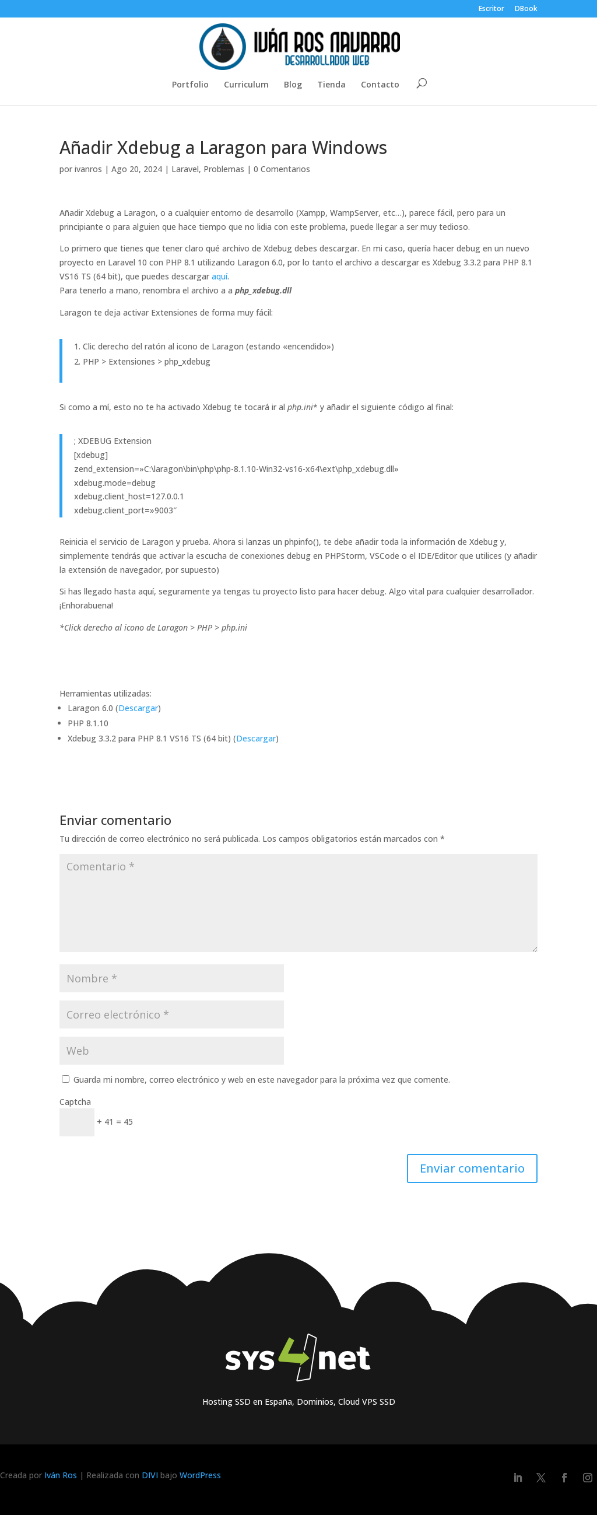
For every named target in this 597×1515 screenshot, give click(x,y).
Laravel (185, 168)
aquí (219, 276)
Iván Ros (60, 1475)
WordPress (200, 1475)
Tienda (331, 85)
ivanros (88, 168)
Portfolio (190, 85)
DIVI (150, 1475)
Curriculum (246, 85)
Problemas (223, 168)
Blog (293, 85)
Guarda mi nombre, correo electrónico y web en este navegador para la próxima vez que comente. (261, 1079)
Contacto (380, 85)
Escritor (491, 9)
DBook (526, 9)
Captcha (75, 1101)
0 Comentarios (282, 168)
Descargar (138, 707)
